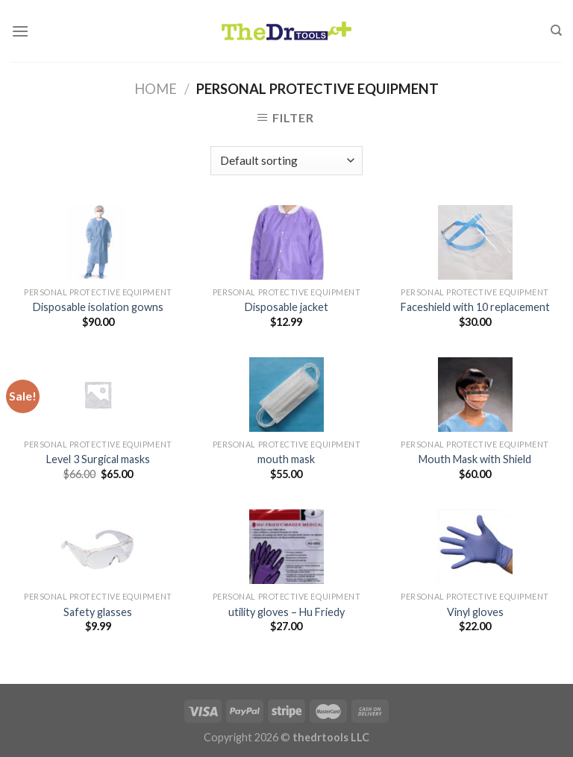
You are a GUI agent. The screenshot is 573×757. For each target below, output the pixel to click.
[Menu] (20, 31)
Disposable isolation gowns (98, 307)
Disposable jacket (286, 307)
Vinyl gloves (475, 612)
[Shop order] (286, 160)
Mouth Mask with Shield (475, 459)
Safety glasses (97, 612)
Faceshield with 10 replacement (475, 307)
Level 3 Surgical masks (98, 459)
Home (155, 89)
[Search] (556, 30)
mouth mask (286, 459)
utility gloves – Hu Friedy (286, 612)
